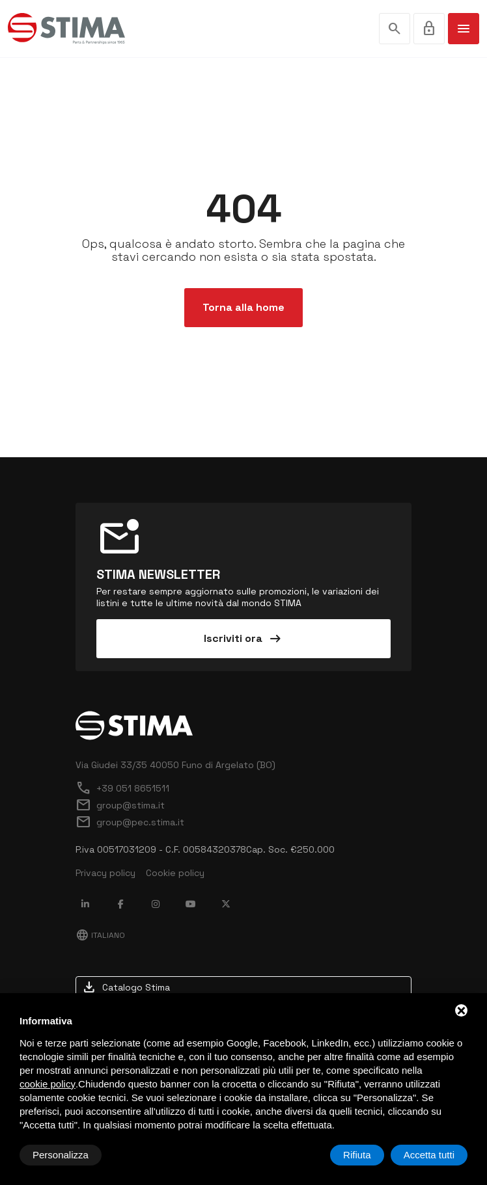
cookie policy (48, 1083)
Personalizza (61, 1154)
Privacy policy (105, 873)
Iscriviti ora (243, 639)
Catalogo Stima (125, 987)
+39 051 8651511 (122, 788)
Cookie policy (175, 873)
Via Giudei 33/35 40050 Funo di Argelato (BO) (175, 765)
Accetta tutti (429, 1154)
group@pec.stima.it (130, 822)
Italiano (100, 935)
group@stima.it (120, 805)
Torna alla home (243, 307)
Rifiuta (357, 1154)
